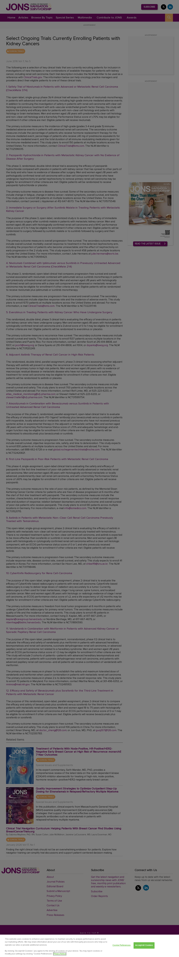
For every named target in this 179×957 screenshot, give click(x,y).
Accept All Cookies (144, 945)
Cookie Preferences (121, 945)
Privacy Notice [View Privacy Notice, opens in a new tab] (59, 954)
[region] (89, 946)
